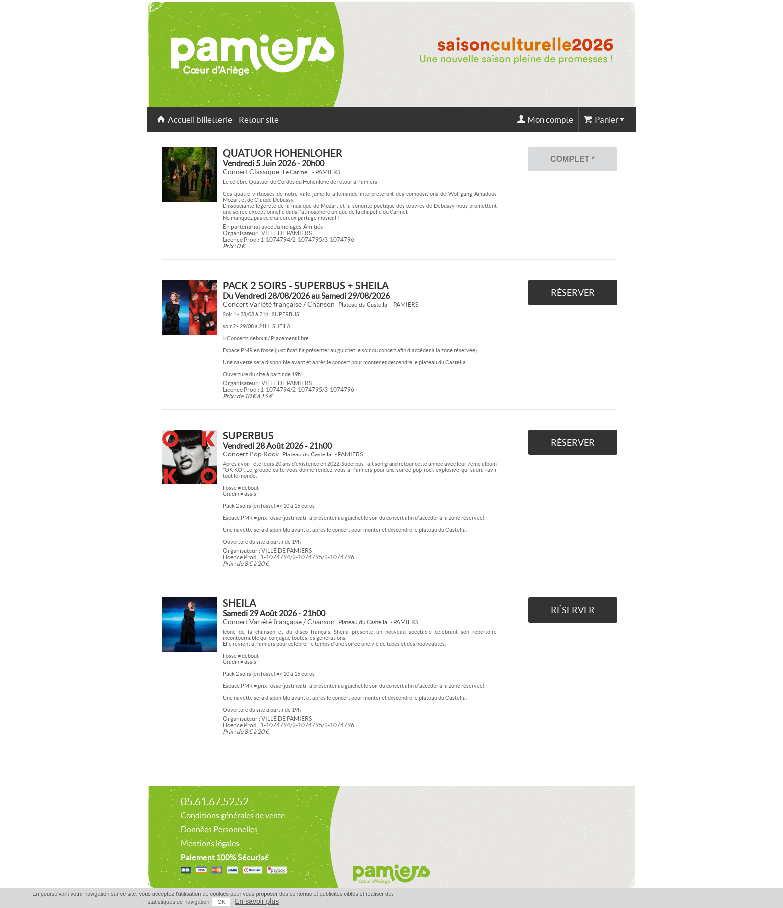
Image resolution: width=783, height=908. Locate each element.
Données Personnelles (219, 829)
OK (221, 902)
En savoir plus (257, 901)
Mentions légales (210, 843)
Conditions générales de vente (233, 815)
